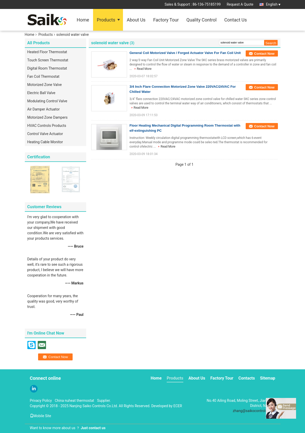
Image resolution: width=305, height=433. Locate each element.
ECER (177, 406)
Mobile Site (40, 416)
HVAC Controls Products (46, 126)
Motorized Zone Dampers (47, 117)
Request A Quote (240, 4)
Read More (144, 69)
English (273, 4)
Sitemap (267, 378)
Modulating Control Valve (47, 101)
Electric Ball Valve (41, 93)
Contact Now (264, 53)
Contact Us (235, 20)
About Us (136, 20)
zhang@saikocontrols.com (254, 411)
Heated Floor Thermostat (47, 52)
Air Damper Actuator (43, 109)
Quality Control (201, 20)
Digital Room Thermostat (47, 68)
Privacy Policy (41, 400)
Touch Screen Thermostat (47, 60)
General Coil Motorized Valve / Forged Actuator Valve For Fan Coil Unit (185, 53)
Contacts (247, 378)
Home (83, 20)
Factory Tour (166, 20)
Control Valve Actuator (45, 134)
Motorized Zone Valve (44, 85)
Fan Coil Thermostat (43, 76)
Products (106, 20)
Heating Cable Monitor (45, 142)
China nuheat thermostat (74, 400)
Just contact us (93, 428)
